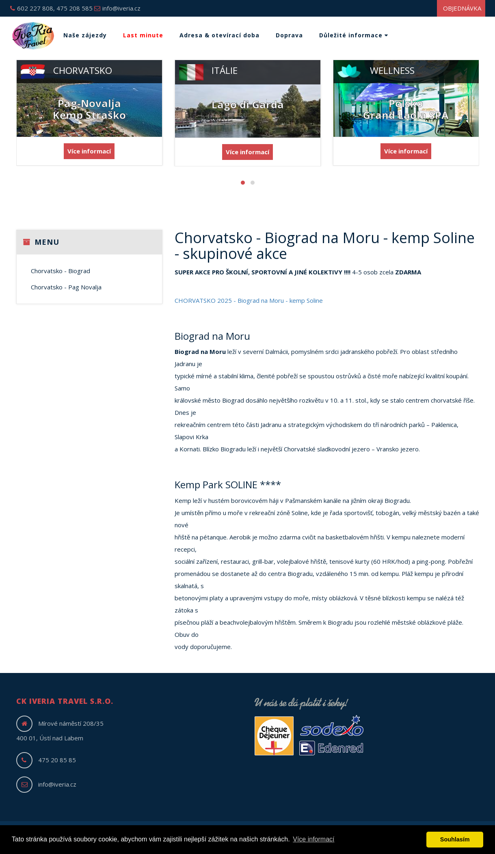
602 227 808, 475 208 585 (51, 8)
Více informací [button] (313, 839)
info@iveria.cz (117, 8)
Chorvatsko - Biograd (60, 271)
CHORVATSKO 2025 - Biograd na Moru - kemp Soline (249, 300)
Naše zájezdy (85, 35)
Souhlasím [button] (455, 839)
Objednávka (462, 8)
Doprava (289, 35)
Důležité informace (353, 35)
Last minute (143, 35)
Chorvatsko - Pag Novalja (66, 287)
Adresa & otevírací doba (219, 35)
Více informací (89, 151)
